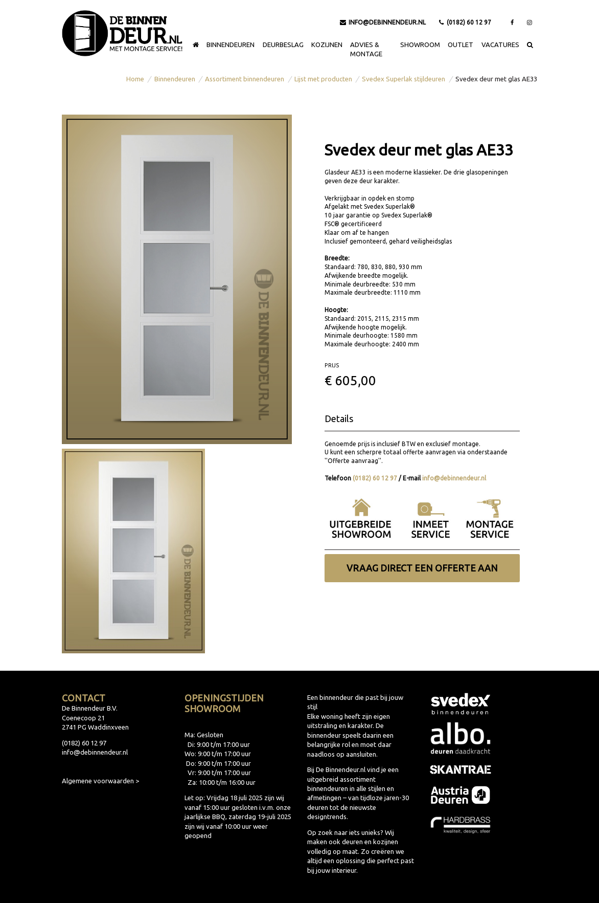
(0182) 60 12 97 (465, 22)
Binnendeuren (230, 44)
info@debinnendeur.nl (383, 22)
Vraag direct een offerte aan (422, 568)
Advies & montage (366, 49)
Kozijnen (326, 44)
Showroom (420, 44)
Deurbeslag (283, 44)
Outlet (460, 44)
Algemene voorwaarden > (100, 780)
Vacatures (500, 44)
